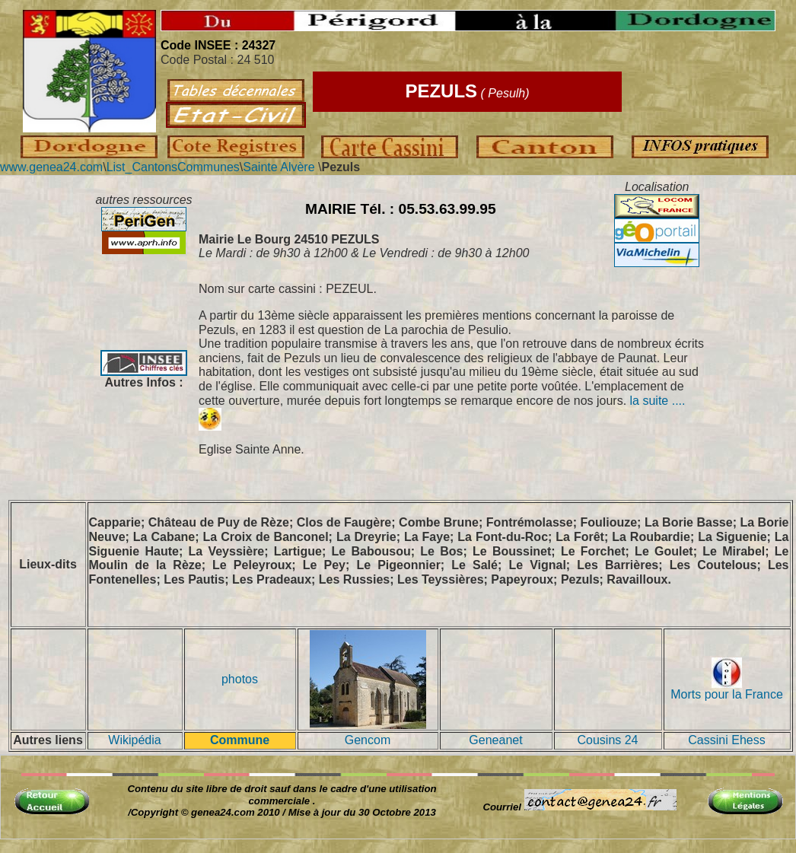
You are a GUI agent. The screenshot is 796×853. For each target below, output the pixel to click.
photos (239, 679)
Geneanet (495, 740)
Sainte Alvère (280, 167)
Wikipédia (134, 740)
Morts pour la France (726, 689)
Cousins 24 (607, 740)
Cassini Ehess (726, 740)
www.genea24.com (51, 167)
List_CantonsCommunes (173, 167)
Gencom (367, 740)
